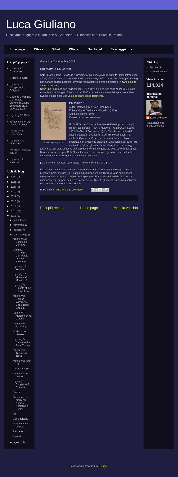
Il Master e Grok (18, 77)
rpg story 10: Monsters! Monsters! (20, 277)
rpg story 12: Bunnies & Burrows (20, 241)
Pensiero (18, 431)
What (56, 49)
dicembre (19, 220)
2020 (14, 191)
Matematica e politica (20, 425)
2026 (14, 177)
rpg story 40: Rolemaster (17, 70)
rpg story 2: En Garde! (21, 375)
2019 (14, 196)
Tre (14, 413)
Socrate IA (155, 67)
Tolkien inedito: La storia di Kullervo (20, 123)
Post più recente (52, 208)
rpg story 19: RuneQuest (17, 133)
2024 (14, 186)
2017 (14, 206)
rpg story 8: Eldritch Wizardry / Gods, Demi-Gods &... (21, 301)
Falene (16, 392)
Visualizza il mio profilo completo (155, 124)
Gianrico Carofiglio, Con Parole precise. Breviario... (20, 255)
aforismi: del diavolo (19, 333)
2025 (14, 181)
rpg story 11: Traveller (20, 268)
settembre (19, 234)
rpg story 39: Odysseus (17, 142)
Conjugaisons (20, 418)
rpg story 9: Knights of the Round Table (22, 288)
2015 (14, 215)
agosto (18, 442)
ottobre (18, 229)
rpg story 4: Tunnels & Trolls (20, 353)
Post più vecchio (125, 208)
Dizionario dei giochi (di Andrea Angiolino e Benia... (20, 403)
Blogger (103, 466)
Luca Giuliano (41, 24)
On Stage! (95, 49)
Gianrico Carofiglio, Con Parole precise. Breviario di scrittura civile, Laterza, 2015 (20, 102)
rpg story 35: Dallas (20, 115)
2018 (14, 201)
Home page (16, 49)
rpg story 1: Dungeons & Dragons (17, 87)
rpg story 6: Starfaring (19, 325)
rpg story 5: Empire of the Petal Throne (21, 342)
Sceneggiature (121, 49)
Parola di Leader (158, 71)
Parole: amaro (21, 368)
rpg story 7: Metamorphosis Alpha (22, 315)
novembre (19, 224)
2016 (14, 211)
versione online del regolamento (85, 95)
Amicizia (17, 436)
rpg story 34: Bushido (17, 161)
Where (73, 49)
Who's (38, 49)
